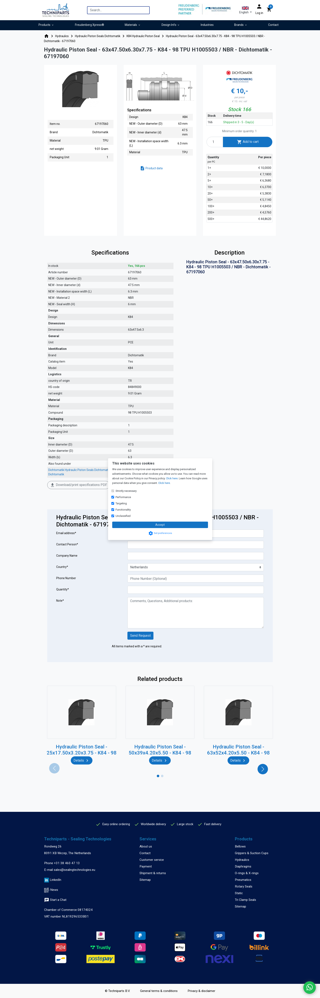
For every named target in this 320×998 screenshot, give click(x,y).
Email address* (66, 533)
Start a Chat (55, 900)
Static (239, 893)
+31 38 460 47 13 (67, 863)
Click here (172, 478)
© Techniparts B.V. (117, 991)
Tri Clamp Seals (245, 900)
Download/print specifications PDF (78, 485)
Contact (145, 853)
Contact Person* (67, 544)
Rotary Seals (243, 886)
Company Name (66, 555)
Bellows (240, 846)
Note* (60, 600)
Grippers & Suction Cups (251, 853)
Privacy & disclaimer (201, 991)
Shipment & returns (152, 873)
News (54, 890)
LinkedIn (55, 880)
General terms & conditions (159, 991)
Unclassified (123, 515)
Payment (145, 866)
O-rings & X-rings (247, 873)
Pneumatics (243, 880)
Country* (62, 567)
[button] (245, 10)
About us (145, 846)
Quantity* (62, 589)
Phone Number (66, 578)
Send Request (140, 636)
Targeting (121, 503)
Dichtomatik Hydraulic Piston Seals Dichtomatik (79, 470)
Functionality (123, 509)
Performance (123, 497)
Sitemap (145, 880)
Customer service (151, 860)
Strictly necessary (126, 490)
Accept (160, 524)
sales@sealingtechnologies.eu (74, 870)
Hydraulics (242, 860)
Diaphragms (243, 866)
